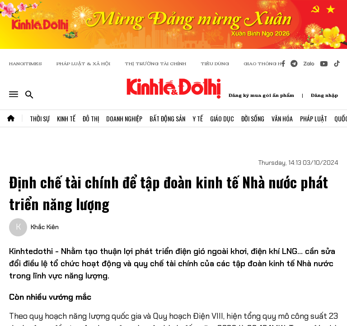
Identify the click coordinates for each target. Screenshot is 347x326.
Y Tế (197, 118)
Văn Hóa (282, 118)
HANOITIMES (25, 64)
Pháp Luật (313, 118)
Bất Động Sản (167, 118)
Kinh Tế (66, 118)
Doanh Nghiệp (124, 118)
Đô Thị (91, 118)
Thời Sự (40, 118)
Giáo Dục (222, 118)
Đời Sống (252, 118)
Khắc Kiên (45, 227)
